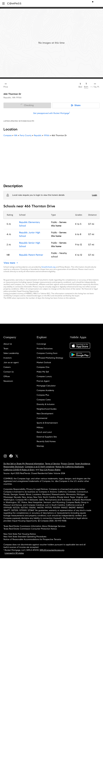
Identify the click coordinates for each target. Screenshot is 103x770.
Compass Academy (45, 390)
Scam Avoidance (82, 463)
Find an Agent (43, 381)
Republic (38, 135)
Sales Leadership (11, 353)
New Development (45, 413)
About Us (7, 344)
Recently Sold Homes (46, 441)
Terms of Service (52, 463)
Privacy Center (67, 463)
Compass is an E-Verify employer (39, 466)
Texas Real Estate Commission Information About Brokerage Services (34, 526)
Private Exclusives (45, 348)
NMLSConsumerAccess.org (52, 550)
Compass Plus (43, 395)
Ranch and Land (44, 432)
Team (5, 348)
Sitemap (40, 446)
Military (40, 427)
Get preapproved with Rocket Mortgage (51, 113)
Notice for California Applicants (69, 466)
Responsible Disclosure (13, 466)
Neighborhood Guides (46, 409)
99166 (18, 97)
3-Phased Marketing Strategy (50, 358)
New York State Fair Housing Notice (19, 534)
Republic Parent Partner (31, 254)
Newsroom (8, 381)
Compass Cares (44, 399)
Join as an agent (11, 362)
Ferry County (26, 135)
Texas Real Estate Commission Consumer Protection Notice (30, 529)
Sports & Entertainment (47, 423)
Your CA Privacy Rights (50, 470)
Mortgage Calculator (46, 385)
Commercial (42, 418)
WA (15, 135)
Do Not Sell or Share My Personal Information (23, 463)
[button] (3, 3)
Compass (7, 135)
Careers (7, 367)
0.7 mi (91, 224)
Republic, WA (9, 97)
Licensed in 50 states (14, 553)
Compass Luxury (44, 376)
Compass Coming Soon (47, 353)
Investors (7, 358)
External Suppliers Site (47, 437)
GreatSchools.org (48, 267)
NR (8, 254)
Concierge (41, 344)
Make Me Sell (43, 372)
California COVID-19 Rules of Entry (18, 470)
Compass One (43, 367)
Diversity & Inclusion (46, 404)
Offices (6, 376)
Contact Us (8, 372)
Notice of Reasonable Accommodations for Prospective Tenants (32, 539)
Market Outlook (44, 362)
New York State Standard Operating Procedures (24, 536)
